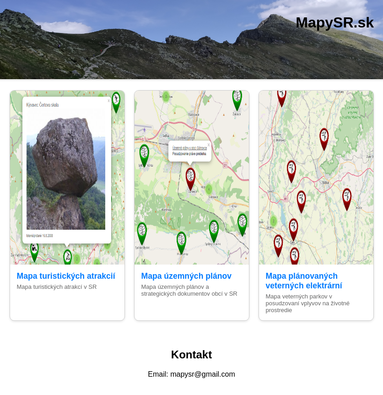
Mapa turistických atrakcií (66, 276)
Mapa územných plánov (186, 276)
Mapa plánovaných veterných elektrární (304, 280)
